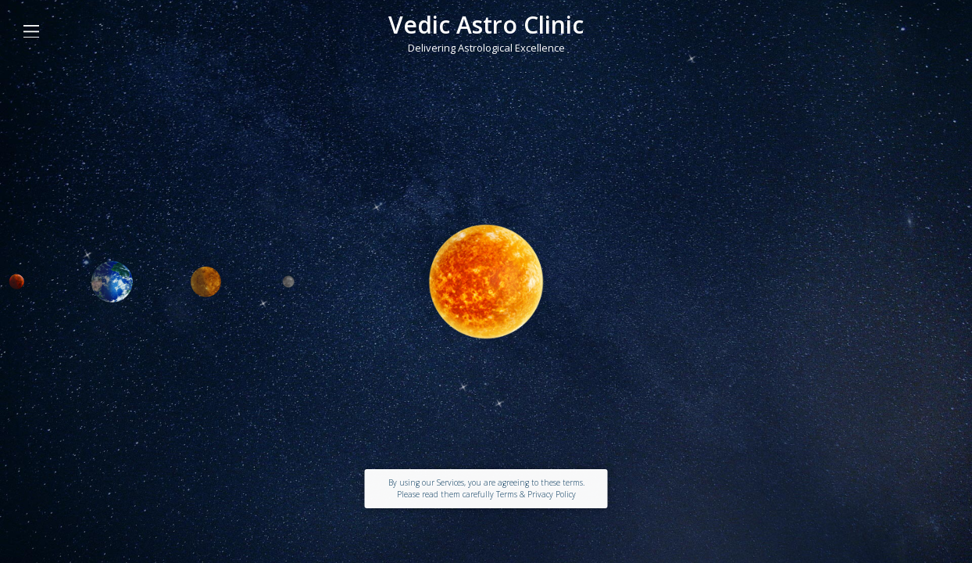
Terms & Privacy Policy (536, 494)
